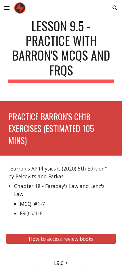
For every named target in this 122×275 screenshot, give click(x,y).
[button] (7, 8)
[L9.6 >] (61, 263)
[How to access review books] (61, 239)
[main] (61, 50)
